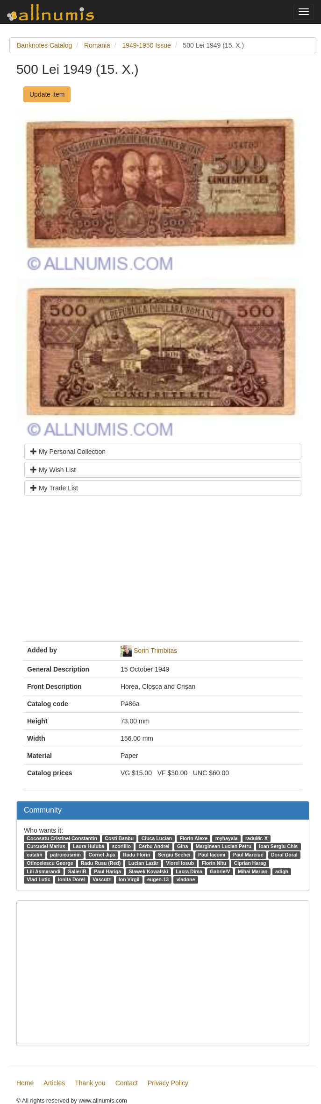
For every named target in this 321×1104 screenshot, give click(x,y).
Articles (54, 1083)
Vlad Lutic (38, 879)
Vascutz (102, 879)
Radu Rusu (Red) (101, 863)
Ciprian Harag (250, 863)
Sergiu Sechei (174, 854)
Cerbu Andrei (153, 846)
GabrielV (220, 871)
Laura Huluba (88, 846)
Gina (182, 846)
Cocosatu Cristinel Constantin (62, 838)
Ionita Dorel (71, 879)
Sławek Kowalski (148, 871)
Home (25, 1083)
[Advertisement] (163, 572)
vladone (186, 879)
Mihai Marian (253, 871)
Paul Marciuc (248, 854)
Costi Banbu (119, 838)
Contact (126, 1083)
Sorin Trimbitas (155, 650)
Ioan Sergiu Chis (278, 846)
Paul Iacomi (211, 854)
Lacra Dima (189, 871)
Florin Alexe (193, 838)
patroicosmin (65, 854)
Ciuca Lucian (157, 838)
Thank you (90, 1083)
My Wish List (53, 470)
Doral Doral (284, 854)
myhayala (226, 838)
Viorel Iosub (180, 863)
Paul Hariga (107, 871)
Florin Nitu (214, 863)
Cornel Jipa (101, 854)
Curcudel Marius (46, 846)
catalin (34, 854)
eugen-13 (158, 879)
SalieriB (77, 871)
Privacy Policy (168, 1083)
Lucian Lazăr (143, 863)
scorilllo (121, 846)
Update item (46, 94)
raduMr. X (256, 838)
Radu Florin (136, 854)
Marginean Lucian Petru (223, 846)
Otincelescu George (50, 863)
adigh (281, 871)
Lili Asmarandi (43, 871)
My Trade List (54, 488)
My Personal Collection (68, 451)
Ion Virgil (129, 879)
